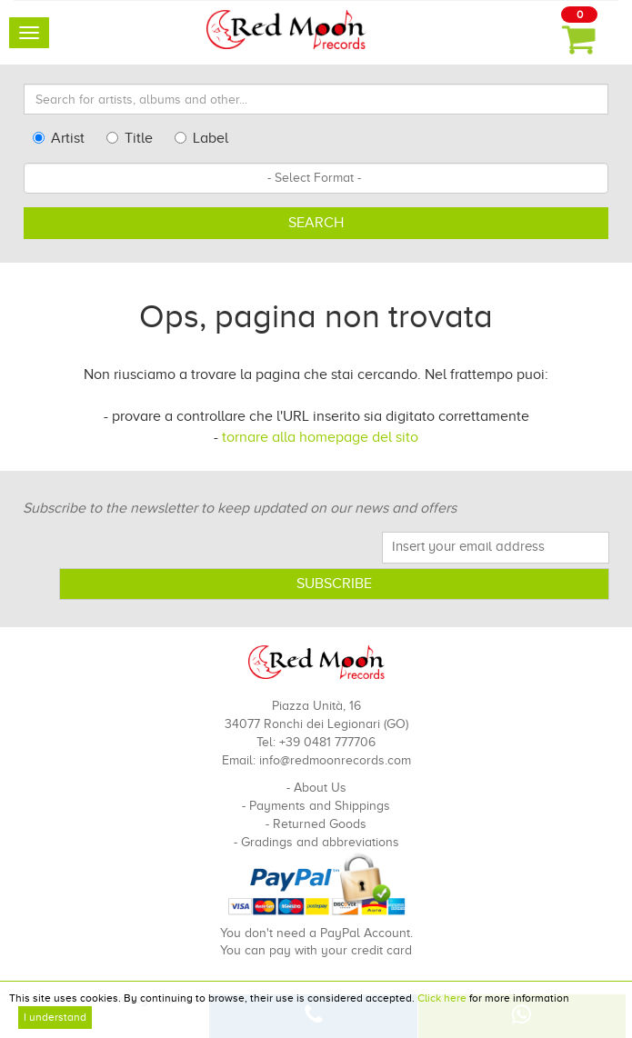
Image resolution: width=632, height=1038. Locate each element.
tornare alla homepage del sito (320, 437)
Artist (59, 138)
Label (201, 138)
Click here (441, 998)
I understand (55, 1017)
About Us (320, 787)
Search (316, 223)
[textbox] (316, 178)
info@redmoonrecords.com (335, 760)
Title (129, 138)
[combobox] (316, 178)
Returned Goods (319, 824)
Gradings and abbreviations (320, 842)
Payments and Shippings (319, 806)
